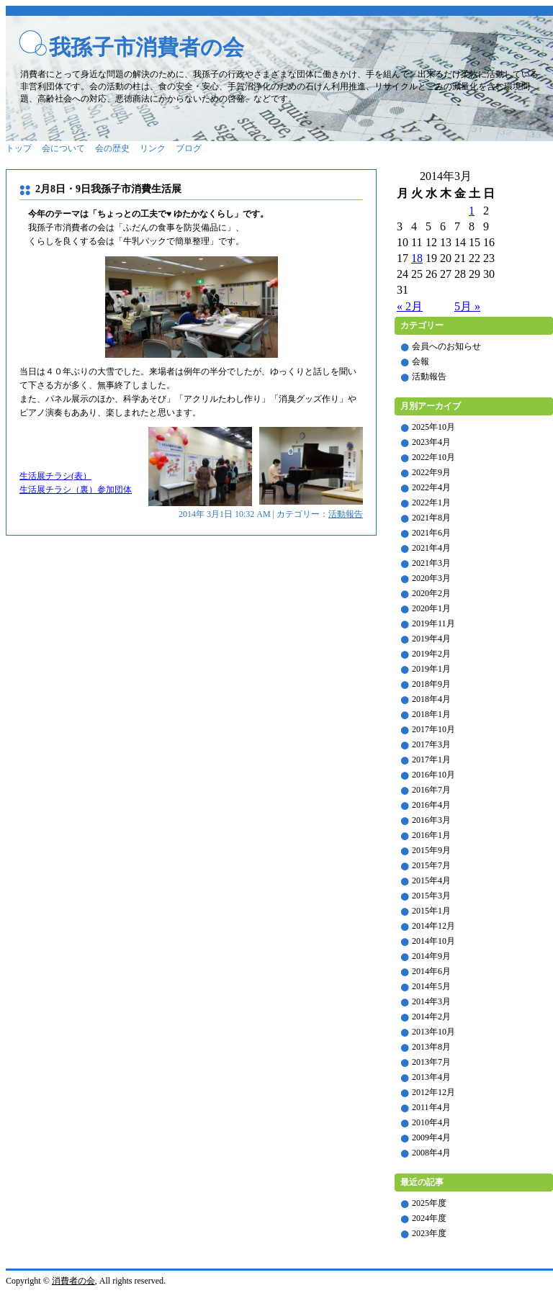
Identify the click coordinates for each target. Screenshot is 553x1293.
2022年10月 (433, 457)
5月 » (467, 306)
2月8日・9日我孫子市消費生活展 (108, 189)
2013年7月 (431, 1062)
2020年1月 (431, 608)
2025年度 (429, 1203)
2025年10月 (433, 427)
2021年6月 (431, 533)
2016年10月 (433, 775)
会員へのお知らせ (446, 346)
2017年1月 (431, 759)
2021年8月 (431, 518)
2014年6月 (431, 971)
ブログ (189, 148)
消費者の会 (73, 1281)
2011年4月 (431, 1107)
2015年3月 (431, 896)
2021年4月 (431, 548)
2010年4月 (431, 1122)
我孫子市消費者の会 (146, 47)
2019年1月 (431, 669)
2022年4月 (431, 487)
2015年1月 (431, 911)
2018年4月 (431, 699)
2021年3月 (431, 563)
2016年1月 (431, 835)
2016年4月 (431, 805)
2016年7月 (431, 790)
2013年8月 (431, 1047)
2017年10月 (433, 729)
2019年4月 (431, 639)
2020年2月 (431, 593)
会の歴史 (112, 148)
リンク (153, 148)
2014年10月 (433, 941)
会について (63, 148)
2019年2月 (431, 654)
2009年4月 (431, 1137)
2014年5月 (431, 986)
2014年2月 (431, 1017)
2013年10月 (433, 1032)
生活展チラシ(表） (55, 476)
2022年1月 (431, 502)
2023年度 (429, 1233)
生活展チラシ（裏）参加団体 (75, 490)
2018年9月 (431, 684)
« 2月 (410, 306)
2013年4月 (431, 1077)
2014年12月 (433, 926)
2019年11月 (433, 623)
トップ (19, 148)
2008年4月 (431, 1153)
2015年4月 (431, 880)
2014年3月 (431, 1001)
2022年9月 (431, 472)
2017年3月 (431, 744)
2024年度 (429, 1218)
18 (417, 258)
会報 (420, 361)
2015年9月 (431, 850)
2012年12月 (433, 1092)
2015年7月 (431, 865)
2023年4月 (431, 442)
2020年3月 (431, 578)
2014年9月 (431, 956)
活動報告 (345, 514)
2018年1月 (431, 714)
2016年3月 (431, 820)
